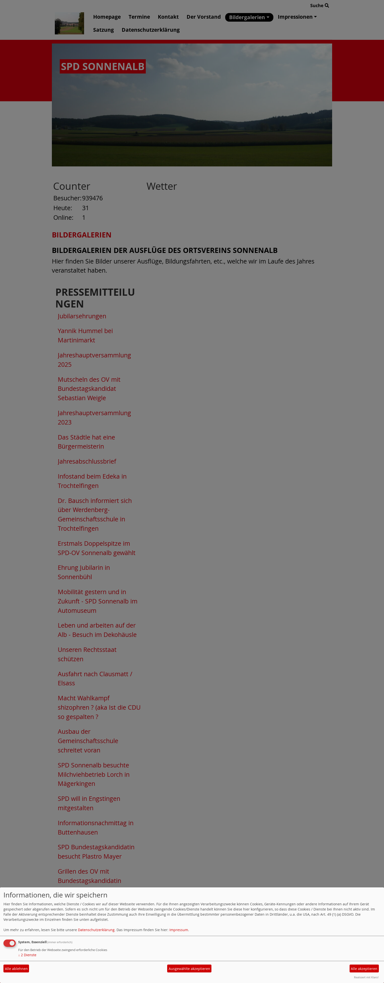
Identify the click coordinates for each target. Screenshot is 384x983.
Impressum (178, 929)
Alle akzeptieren (364, 968)
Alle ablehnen (16, 968)
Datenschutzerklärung (96, 929)
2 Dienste (27, 955)
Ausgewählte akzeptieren (189, 968)
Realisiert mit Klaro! (366, 977)
